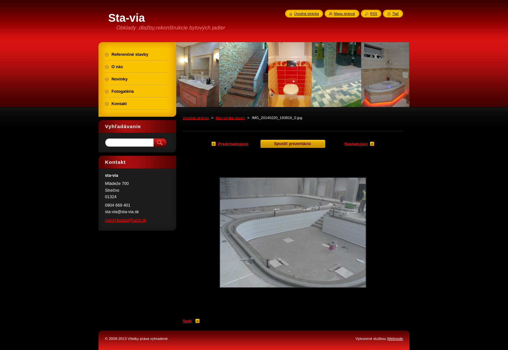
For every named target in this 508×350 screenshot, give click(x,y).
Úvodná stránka (196, 118)
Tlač (395, 14)
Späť (187, 321)
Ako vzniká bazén (230, 118)
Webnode (395, 339)
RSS (373, 14)
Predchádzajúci (233, 143)
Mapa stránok (344, 14)
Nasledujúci (356, 143)
